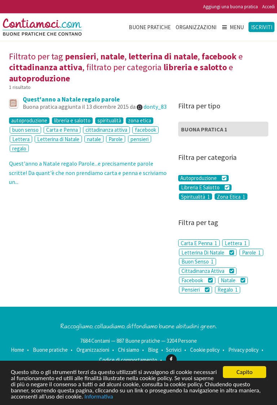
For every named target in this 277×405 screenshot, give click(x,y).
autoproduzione (29, 120)
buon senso (25, 129)
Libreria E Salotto (205, 187)
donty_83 (155, 106)
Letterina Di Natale (207, 252)
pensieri (140, 139)
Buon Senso (197, 261)
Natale (233, 280)
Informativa (98, 397)
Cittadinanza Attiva (207, 270)
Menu (232, 27)
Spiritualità (195, 196)
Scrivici (173, 349)
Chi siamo (128, 349)
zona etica (139, 120)
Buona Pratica (204, 129)
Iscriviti (261, 27)
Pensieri (195, 289)
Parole (116, 139)
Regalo (227, 289)
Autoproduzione (203, 178)
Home (17, 349)
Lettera (21, 139)
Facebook (197, 280)
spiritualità (109, 120)
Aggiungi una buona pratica (230, 7)
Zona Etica (231, 196)
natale (94, 139)
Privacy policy (243, 349)
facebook (145, 129)
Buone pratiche (150, 27)
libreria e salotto (72, 120)
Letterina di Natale (58, 139)
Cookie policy (205, 349)
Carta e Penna (62, 129)
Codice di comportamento (128, 359)
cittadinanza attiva (106, 129)
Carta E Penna (199, 243)
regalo (19, 148)
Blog (153, 349)
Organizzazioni (196, 27)
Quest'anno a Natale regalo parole (71, 99)
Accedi (268, 7)
